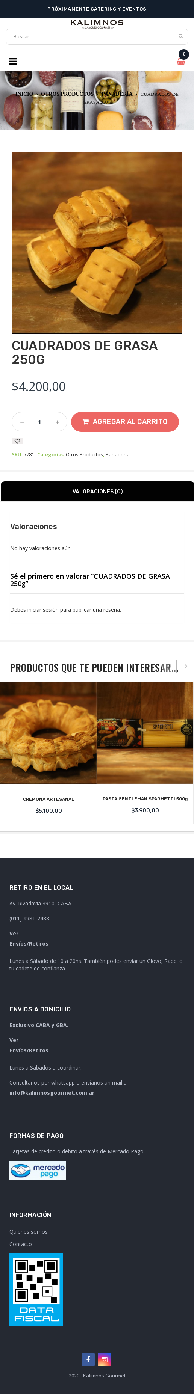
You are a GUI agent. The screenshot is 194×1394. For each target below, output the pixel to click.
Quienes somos (28, 1231)
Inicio (24, 94)
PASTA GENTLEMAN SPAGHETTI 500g (145, 798)
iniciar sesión (43, 609)
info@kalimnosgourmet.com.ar (51, 1092)
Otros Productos (67, 94)
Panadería (117, 94)
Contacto (20, 1244)
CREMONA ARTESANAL (48, 799)
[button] (17, 441)
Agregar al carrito (130, 422)
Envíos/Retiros (28, 943)
